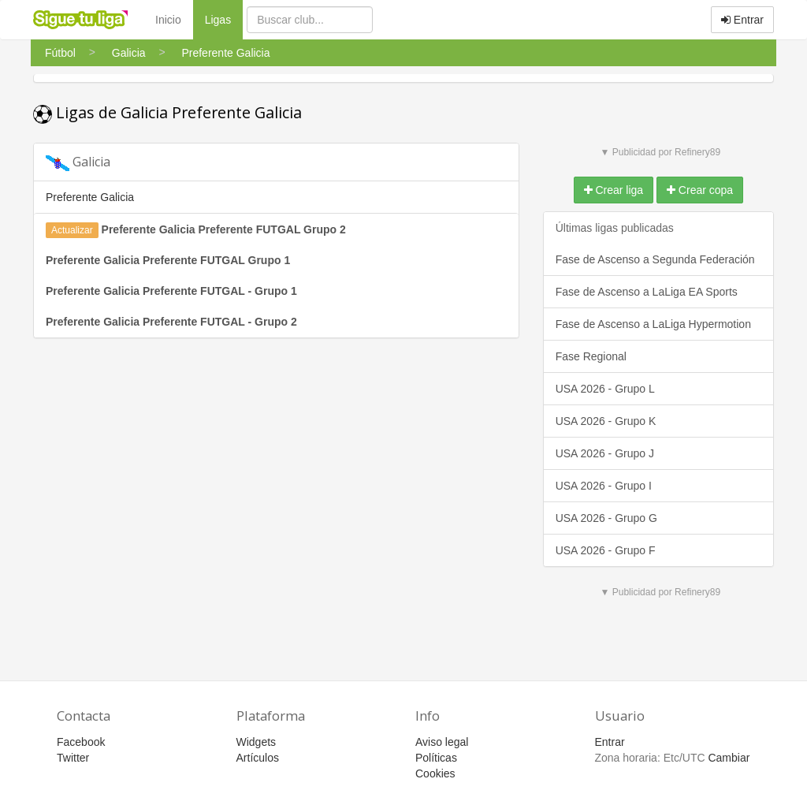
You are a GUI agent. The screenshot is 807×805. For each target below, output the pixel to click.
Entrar (742, 19)
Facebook (81, 742)
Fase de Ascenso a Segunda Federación (655, 259)
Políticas (436, 757)
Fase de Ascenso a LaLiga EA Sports (647, 291)
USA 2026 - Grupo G (606, 518)
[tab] (276, 162)
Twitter (73, 757)
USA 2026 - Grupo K (606, 421)
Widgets (256, 742)
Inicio (168, 19)
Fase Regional (591, 356)
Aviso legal (441, 742)
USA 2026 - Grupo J (605, 453)
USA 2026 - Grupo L (605, 388)
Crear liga (614, 190)
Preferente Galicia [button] (90, 197)
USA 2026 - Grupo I (604, 485)
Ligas (224, 18)
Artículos (257, 757)
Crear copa (700, 190)
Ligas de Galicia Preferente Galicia (167, 112)
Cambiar (728, 757)
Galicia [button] (78, 162)
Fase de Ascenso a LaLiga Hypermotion (653, 324)
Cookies (435, 773)
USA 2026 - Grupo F (606, 550)
